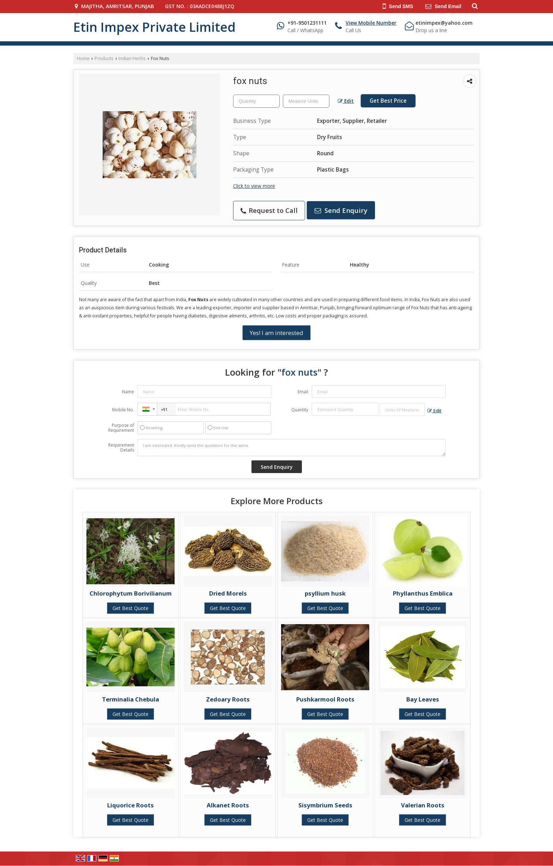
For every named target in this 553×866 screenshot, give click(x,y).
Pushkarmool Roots (325, 699)
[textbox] (306, 101)
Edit (346, 100)
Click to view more (254, 186)
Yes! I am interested (276, 333)
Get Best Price (388, 100)
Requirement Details (121, 448)
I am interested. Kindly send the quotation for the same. (292, 447)
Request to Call (269, 210)
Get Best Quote (130, 608)
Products (104, 58)
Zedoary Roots (228, 699)
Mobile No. (123, 410)
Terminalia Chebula (130, 699)
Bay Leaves (422, 699)
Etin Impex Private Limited (154, 27)
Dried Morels (228, 593)
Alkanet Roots (228, 805)
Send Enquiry (341, 210)
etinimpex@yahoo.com (444, 22)
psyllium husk (325, 593)
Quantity (299, 410)
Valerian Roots (422, 805)
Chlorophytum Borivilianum (131, 593)
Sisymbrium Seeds (325, 805)
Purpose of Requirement (121, 428)
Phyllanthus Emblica (422, 593)
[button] (371, 22)
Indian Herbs (132, 58)
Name (128, 392)
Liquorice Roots (130, 805)
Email (303, 392)
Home (83, 58)
